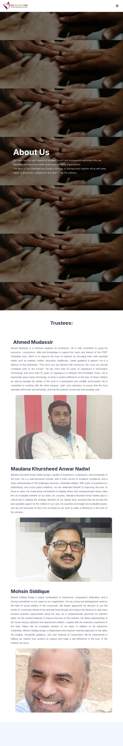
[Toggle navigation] (117, 6)
